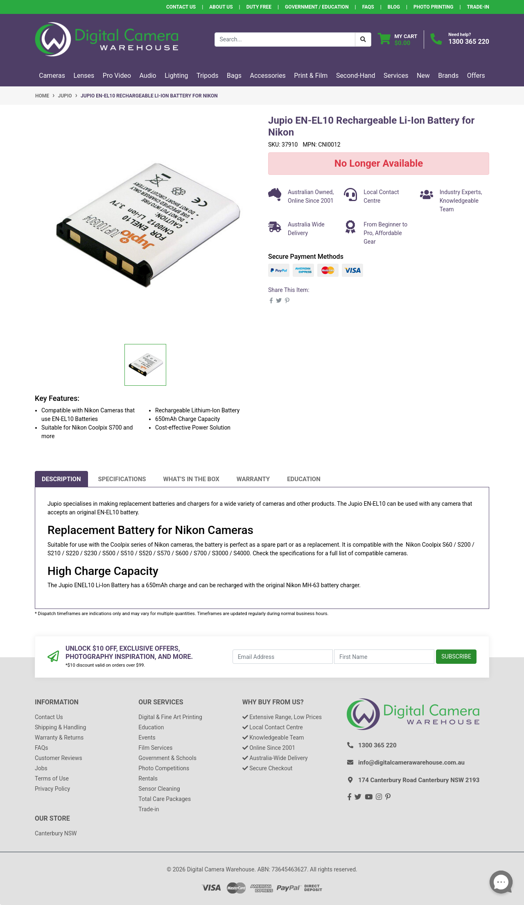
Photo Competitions (163, 768)
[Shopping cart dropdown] (397, 39)
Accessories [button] (268, 75)
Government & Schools (167, 758)
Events (146, 737)
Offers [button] (476, 75)
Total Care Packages (164, 799)
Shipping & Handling (60, 727)
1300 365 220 (468, 41)
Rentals (148, 778)
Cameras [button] (52, 75)
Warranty (253, 479)
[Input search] (285, 39)
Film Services (155, 747)
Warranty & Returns (59, 737)
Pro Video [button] (117, 75)
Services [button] (396, 75)
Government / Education (317, 7)
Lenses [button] (83, 75)
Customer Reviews (58, 758)
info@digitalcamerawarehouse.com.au (411, 762)
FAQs (368, 7)
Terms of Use (52, 778)
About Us (221, 7)
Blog (394, 7)
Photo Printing (433, 7)
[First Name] (384, 656)
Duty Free (258, 7)
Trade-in (148, 809)
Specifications (122, 479)
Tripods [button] (207, 75)
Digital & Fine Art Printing (170, 717)
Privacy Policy (52, 788)
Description (61, 479)
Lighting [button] (176, 75)
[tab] (61, 479)
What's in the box (191, 479)
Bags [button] (234, 75)
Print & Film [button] (311, 75)
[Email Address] (283, 656)
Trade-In (478, 7)
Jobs (41, 768)
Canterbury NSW (56, 833)
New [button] (423, 75)
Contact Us (181, 7)
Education (304, 479)
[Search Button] (363, 39)
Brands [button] (448, 75)
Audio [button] (148, 75)
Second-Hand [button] (355, 75)
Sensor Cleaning (159, 788)
